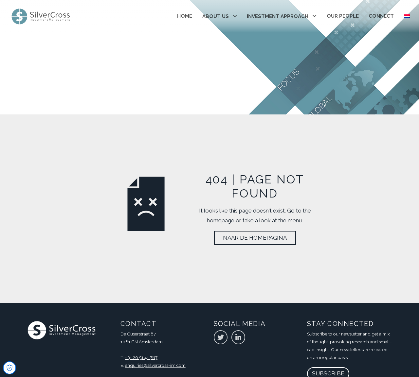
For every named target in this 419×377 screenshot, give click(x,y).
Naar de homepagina (255, 237)
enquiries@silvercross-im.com (155, 365)
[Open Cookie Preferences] (9, 367)
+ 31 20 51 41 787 (141, 357)
